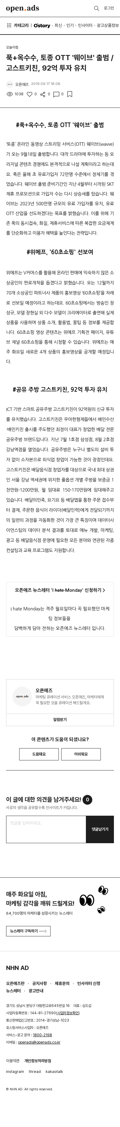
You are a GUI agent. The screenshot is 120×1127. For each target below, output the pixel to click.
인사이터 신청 (88, 983)
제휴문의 (62, 983)
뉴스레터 (13, 990)
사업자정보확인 (68, 1013)
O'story (42, 25)
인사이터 (85, 25)
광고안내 (36, 990)
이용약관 (12, 1061)
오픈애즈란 (15, 983)
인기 (70, 25)
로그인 (109, 8)
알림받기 (60, 719)
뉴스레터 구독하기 (28, 931)
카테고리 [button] (17, 25)
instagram (15, 1071)
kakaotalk (54, 1071)
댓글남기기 (100, 829)
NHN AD (17, 967)
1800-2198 (42, 1035)
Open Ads (22, 8)
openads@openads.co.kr (39, 1042)
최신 (58, 25)
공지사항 (39, 983)
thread (35, 1071)
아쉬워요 (81, 754)
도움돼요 (39, 754)
